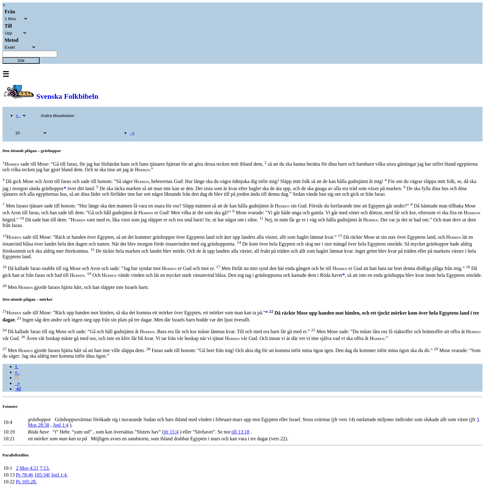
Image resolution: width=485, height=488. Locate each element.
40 (18, 388)
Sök (21, 60)
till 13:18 (240, 431)
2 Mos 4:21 (27, 468)
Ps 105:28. (26, 481)
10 (17, 377)
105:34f (42, 474)
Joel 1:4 (60, 425)
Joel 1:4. (59, 474)
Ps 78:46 (24, 474)
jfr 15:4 (171, 431)
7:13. (44, 468)
